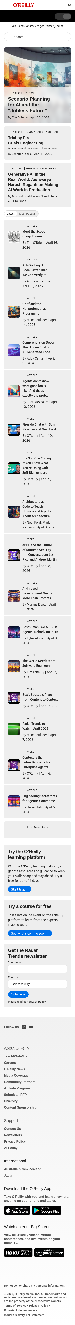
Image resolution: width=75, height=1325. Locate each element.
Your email (15, 962)
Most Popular (27, 213)
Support (11, 1120)
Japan (8, 1175)
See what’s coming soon (28, 933)
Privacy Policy (15, 1141)
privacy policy (37, 1001)
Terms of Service (15, 1305)
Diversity (11, 1101)
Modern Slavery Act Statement (24, 1315)
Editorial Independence (19, 1310)
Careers (10, 1062)
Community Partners (19, 1082)
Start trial (18, 889)
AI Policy (11, 1148)
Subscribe (18, 994)
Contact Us (12, 1128)
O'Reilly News (14, 1069)
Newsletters (13, 1135)
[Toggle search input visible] (70, 5)
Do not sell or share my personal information (34, 1285)
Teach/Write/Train (17, 1056)
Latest (10, 213)
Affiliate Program (17, 1088)
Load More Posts (37, 827)
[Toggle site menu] (5, 5)
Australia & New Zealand (22, 1169)
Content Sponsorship (20, 1107)
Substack (30, 26)
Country (13, 977)
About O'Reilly (16, 1048)
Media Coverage (16, 1075)
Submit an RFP (15, 1094)
